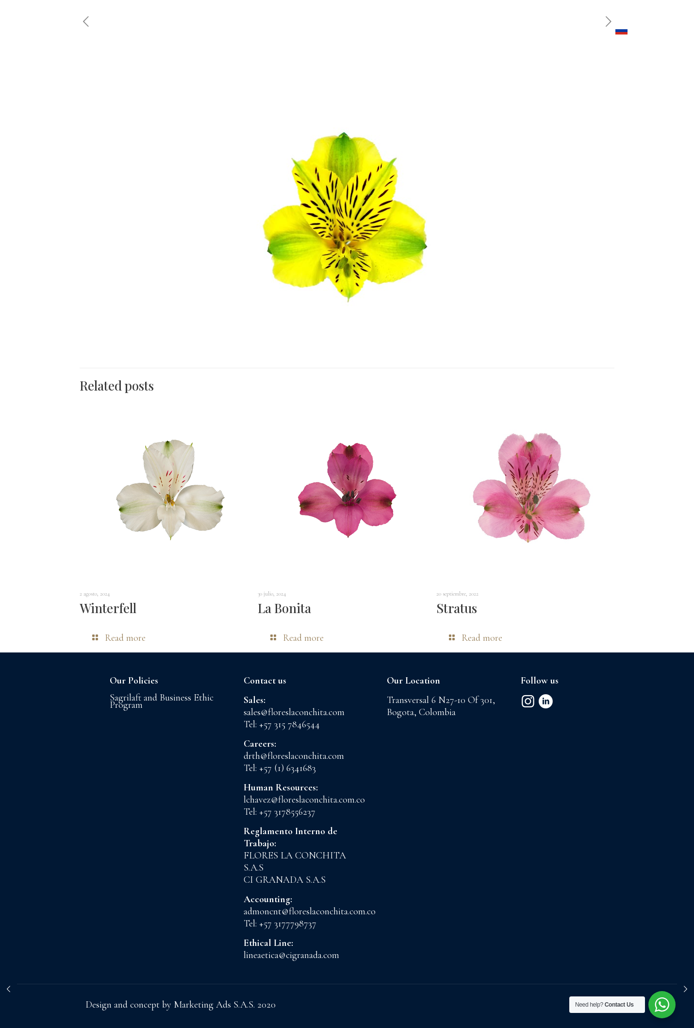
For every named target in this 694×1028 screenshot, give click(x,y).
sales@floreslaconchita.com (294, 712)
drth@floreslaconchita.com (294, 756)
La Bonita (284, 608)
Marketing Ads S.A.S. (215, 1005)
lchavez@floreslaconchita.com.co (304, 799)
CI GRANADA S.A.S (285, 880)
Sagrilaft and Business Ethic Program (162, 701)
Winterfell (108, 608)
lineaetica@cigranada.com (291, 955)
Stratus (456, 608)
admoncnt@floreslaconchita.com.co (310, 911)
